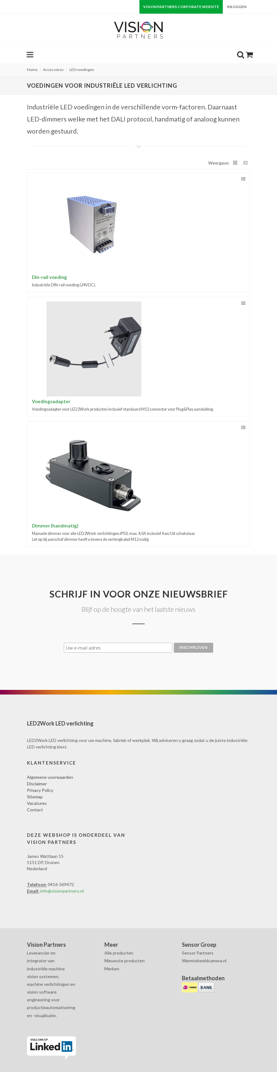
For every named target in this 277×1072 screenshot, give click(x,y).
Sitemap (35, 796)
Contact (35, 809)
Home (32, 69)
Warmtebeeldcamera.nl (204, 960)
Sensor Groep (199, 944)
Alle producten (118, 952)
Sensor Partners (197, 952)
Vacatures (37, 803)
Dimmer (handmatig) (55, 525)
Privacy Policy (40, 790)
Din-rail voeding (49, 277)
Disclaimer (37, 783)
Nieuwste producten (124, 960)
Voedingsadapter (51, 401)
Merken (111, 968)
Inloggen (236, 6)
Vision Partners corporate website (181, 6)
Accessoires (53, 69)
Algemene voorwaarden (50, 777)
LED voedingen (81, 69)
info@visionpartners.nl (62, 890)
